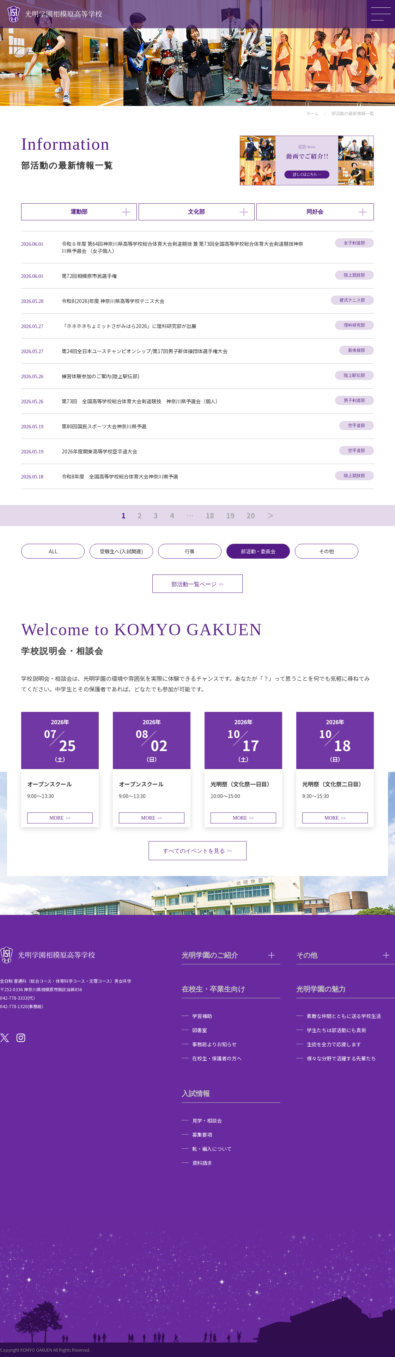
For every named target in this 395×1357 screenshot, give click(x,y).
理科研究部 (354, 325)
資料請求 (202, 1162)
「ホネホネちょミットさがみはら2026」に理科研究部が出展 (129, 325)
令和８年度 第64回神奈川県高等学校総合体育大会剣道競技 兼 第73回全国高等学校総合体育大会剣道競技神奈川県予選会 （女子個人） (182, 247)
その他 (326, 551)
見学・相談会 (207, 1120)
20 (251, 515)
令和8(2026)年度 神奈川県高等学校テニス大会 (113, 300)
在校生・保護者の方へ (217, 1058)
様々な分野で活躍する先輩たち (341, 1058)
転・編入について (212, 1148)
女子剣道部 (354, 242)
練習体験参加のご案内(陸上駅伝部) (100, 376)
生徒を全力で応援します (334, 1044)
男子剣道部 (354, 400)
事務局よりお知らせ (214, 1044)
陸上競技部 (354, 275)
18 (210, 515)
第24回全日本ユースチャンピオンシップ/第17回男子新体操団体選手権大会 (144, 351)
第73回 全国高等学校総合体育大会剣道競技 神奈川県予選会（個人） (141, 401)
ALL (53, 551)
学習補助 (202, 1015)
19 (230, 515)
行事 (190, 551)
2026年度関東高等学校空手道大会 (99, 451)
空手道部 (356, 425)
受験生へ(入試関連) (121, 551)
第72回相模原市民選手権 (89, 275)
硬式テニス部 (352, 300)
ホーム (312, 113)
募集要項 (202, 1134)
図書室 (199, 1030)
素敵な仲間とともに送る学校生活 (344, 1015)
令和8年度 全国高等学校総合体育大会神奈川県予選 (120, 476)
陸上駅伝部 (354, 375)
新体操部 (356, 350)
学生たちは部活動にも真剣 (336, 1030)
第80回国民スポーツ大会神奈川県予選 (104, 426)
